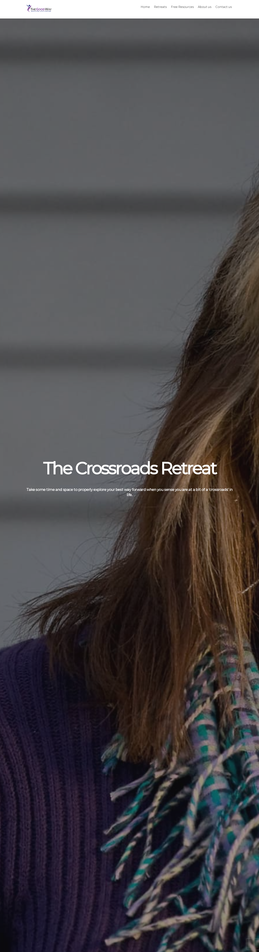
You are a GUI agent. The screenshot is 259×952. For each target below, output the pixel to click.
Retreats (160, 7)
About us (204, 7)
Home (145, 7)
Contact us (223, 7)
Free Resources (182, 7)
